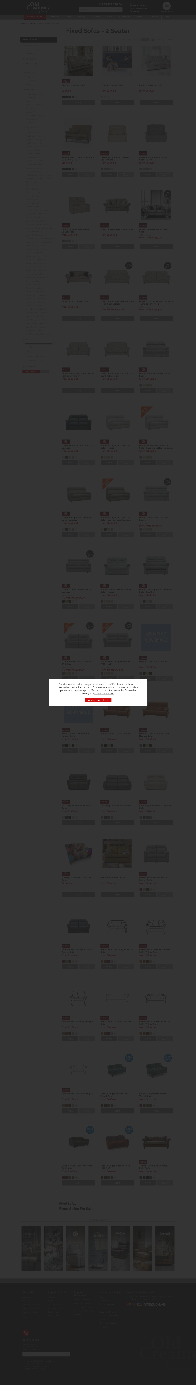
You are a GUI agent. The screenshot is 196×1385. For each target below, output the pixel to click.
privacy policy (83, 690)
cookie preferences (104, 693)
